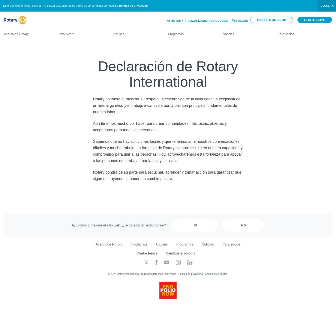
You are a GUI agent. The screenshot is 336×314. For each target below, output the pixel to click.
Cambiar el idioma (180, 253)
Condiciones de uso (216, 273)
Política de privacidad (190, 273)
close (325, 5)
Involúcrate (81, 32)
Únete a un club (271, 20)
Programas (191, 32)
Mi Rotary (175, 20)
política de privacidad (133, 5)
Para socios (305, 32)
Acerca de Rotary (27, 32)
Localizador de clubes (208, 20)
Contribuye (314, 20)
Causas (136, 32)
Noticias (246, 32)
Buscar (242, 20)
